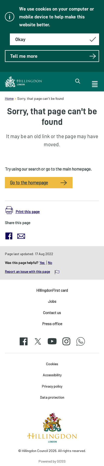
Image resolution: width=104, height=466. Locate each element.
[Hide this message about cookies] (54, 39)
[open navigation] (94, 83)
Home (9, 98)
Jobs (52, 301)
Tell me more (53, 56)
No (50, 263)
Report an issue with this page (27, 271)
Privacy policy (52, 386)
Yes (42, 263)
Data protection (52, 397)
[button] (22, 210)
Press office (52, 323)
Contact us (52, 312)
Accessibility (52, 375)
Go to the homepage (29, 182)
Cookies (52, 364)
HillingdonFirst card (52, 290)
